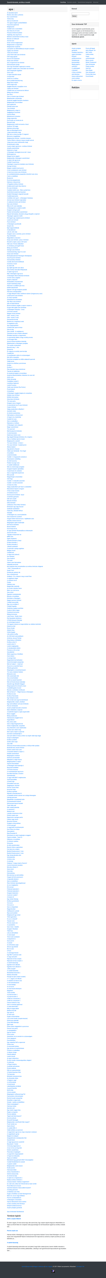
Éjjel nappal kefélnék (13, 228)
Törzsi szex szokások (13, 937)
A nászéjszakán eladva (13, 648)
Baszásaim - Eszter (12, 1144)
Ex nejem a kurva (77, 80)
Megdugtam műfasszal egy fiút (16, 1094)
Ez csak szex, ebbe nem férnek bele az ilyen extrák (21, 1184)
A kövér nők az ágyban (13, 277)
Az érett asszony (12, 461)
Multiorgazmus (11, 154)
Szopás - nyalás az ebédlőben (15, 1102)
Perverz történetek (12, 706)
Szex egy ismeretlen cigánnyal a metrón (18, 66)
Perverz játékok (11, 1114)
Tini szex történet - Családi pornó (16, 445)
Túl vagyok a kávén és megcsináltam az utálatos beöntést (24, 624)
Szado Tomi (10, 570)
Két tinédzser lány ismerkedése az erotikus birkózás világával (25, 566)
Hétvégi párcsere (12, 797)
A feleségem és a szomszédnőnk (16, 514)
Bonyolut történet (12, 821)
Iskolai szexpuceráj (12, 1174)
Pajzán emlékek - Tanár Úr (14, 837)
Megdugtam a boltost (13, 755)
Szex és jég (10, 329)
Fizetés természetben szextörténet (17, 212)
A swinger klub (11, 658)
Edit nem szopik (11, 499)
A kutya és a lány (12, 485)
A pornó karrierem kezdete (15, 865)
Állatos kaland (11, 447)
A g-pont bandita (12, 1088)
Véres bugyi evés (12, 84)
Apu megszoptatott (12, 325)
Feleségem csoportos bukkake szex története (20, 164)
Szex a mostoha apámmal (14, 1004)
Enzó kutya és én (12, 528)
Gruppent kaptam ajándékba (15, 469)
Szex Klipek (89, 70)
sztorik (24, 1266)
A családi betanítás (12, 970)
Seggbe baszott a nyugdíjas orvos (17, 86)
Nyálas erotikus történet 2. (15, 1180)
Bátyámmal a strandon (13, 116)
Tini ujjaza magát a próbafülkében (17, 23)
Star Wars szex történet (14, 301)
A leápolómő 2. (11, 939)
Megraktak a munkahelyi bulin (16, 799)
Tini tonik (9, 560)
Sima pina (10, 843)
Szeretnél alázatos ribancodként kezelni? (19, 1188)
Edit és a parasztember (14, 1070)
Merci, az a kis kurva (13, 590)
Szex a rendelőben (12, 881)
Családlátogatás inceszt (14, 688)
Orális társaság (11, 379)
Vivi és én (10, 903)
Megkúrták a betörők (13, 586)
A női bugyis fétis (12, 339)
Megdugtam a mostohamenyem (16, 670)
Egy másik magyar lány (14, 1110)
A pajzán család (11, 1164)
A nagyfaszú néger (12, 578)
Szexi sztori (10, 869)
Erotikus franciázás (12, 696)
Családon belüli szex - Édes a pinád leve (18, 190)
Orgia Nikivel (10, 720)
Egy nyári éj (10, 1012)
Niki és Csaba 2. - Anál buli (15, 664)
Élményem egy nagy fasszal (15, 506)
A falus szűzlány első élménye (16, 1203)
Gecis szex (10, 72)
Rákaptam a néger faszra (14, 759)
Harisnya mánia (11, 1106)
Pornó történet (11, 222)
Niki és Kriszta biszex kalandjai (16, 682)
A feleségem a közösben (14, 1200)
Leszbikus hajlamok (13, 383)
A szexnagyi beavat (12, 953)
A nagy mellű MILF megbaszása (16, 777)
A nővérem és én (12, 580)
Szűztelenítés (11, 857)
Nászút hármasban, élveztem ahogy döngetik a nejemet (23, 214)
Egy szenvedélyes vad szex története (17, 704)
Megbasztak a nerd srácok (15, 1166)
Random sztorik (71, 2)
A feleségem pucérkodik (14, 224)
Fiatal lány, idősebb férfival (15, 510)
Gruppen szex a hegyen (14, 403)
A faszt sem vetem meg (14, 730)
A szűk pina (10, 1062)
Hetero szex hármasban (14, 562)
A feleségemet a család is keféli (16, 208)
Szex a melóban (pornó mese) (16, 439)
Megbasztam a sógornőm (14, 44)
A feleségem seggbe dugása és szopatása (19, 393)
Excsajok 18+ (80, 1266)
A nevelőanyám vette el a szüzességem (18, 355)
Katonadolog (11, 873)
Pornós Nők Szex (91, 74)
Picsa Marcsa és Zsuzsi (14, 1186)
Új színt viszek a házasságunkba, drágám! (19, 1060)
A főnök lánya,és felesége (14, 620)
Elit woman (10, 887)
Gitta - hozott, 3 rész (13, 317)
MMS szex (10, 536)
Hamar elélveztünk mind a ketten (16, 1201)
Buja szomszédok (12, 913)
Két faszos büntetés (13, 524)
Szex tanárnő (11, 558)
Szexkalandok (11, 775)
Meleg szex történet (13, 92)
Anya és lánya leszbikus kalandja (16, 341)
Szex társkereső (90, 72)
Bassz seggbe (11, 714)
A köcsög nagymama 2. (14, 1146)
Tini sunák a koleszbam (14, 345)
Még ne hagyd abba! (13, 1008)
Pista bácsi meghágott (13, 1152)
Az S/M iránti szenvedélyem (15, 636)
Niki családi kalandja (13, 807)
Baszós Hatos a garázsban (15, 847)
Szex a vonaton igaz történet (15, 96)
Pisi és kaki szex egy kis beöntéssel (17, 700)
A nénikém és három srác (14, 980)
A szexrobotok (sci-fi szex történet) (17, 405)
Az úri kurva (10, 986)
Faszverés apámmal (13, 25)
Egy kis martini (11, 1032)
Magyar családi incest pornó (15, 168)
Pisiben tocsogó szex (13, 463)
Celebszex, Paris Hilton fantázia (16, 504)
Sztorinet (95, 2)
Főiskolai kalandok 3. (13, 891)
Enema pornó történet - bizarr (15, 495)
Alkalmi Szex (11, 630)
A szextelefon (11, 925)
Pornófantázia (11, 1040)
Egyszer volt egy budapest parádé (17, 289)
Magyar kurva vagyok (13, 156)
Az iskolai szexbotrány (13, 413)
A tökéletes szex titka (13, 1192)
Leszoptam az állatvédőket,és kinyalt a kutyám (20, 48)
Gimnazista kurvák (12, 319)
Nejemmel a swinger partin (15, 817)
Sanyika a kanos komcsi (14, 520)
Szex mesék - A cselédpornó (15, 331)
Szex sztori (10, 592)
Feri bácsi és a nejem (13, 849)
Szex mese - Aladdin (13, 927)
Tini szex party (11, 401)
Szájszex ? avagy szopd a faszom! (17, 863)
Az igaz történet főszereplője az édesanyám (20, 530)
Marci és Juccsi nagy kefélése (16, 1196)
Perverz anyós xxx (12, 923)
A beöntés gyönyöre (13, 497)
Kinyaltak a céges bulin (13, 1100)
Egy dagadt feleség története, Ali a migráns (19, 437)
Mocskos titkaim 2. (12, 867)
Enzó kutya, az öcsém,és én (15, 120)
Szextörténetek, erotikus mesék (18, 2)
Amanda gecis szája (13, 144)
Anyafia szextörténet (13, 148)
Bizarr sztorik (89, 60)
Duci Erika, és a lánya (13, 829)
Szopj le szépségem (13, 737)
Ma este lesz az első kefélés (15, 875)
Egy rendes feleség (12, 899)
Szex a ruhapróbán (12, 907)
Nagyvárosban (11, 909)
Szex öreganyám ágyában (14, 70)
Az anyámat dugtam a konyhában (17, 373)
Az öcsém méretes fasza (14, 588)
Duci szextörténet (12, 17)
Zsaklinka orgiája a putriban (15, 608)
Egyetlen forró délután (13, 965)
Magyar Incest (11, 550)
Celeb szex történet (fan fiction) (16, 387)
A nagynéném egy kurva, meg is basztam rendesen (22, 1132)
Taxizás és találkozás (13, 371)
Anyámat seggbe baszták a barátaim (17, 100)
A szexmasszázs (12, 433)
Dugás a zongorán (12, 1112)
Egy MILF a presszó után (14, 955)
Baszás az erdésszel (13, 38)
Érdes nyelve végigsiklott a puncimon (18, 1026)
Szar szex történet (12, 204)
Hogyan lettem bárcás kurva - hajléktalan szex (20, 518)
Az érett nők (10, 266)
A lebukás (75, 70)
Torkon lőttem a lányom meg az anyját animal (20, 140)
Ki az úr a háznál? (12, 919)
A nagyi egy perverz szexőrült (15, 1142)
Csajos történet (11, 407)
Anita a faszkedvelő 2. (13, 1172)
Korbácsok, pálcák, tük (13, 572)
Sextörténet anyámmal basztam (16, 192)
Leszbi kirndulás (12, 455)
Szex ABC (10, 743)
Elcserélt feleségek (12, 1120)
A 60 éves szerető (12, 311)
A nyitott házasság (12, 963)
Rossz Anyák (11, 628)
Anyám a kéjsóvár (12, 279)
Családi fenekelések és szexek (16, 1162)
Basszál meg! (11, 122)
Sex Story (10, 94)
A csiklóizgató (76, 68)
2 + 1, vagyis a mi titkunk (14, 978)
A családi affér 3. (12, 1128)
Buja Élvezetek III (12, 833)
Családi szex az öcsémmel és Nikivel (18, 90)
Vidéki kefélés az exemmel (15, 1130)
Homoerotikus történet (13, 260)
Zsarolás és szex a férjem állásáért (17, 333)
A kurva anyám (11, 1092)
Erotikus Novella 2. (12, 544)
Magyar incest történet (13, 313)
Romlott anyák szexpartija (14, 1098)
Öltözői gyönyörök (12, 668)
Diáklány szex (11, 584)
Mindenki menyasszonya (14, 1076)
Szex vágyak (48, 1266)
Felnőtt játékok (11, 1054)
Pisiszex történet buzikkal (14, 33)
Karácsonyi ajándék (12, 1020)
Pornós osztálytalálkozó (14, 1198)
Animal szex (10, 40)
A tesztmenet (11, 1084)
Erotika (9, 365)
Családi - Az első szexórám (15, 483)
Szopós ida (10, 226)
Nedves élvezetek (12, 974)
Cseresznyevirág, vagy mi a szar (16, 252)
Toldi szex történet (12, 52)
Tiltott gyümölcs (12, 917)
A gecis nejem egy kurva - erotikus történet (19, 146)
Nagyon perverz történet (14, 600)
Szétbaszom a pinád (13, 911)
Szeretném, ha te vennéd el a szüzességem (19, 1036)
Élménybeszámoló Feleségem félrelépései (19, 256)
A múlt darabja (11, 984)
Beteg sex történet (12, 248)
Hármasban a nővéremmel (15, 415)
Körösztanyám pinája (13, 64)
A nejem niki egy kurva (13, 160)
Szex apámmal (11, 104)
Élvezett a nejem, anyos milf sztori (17, 242)
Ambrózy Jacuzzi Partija (14, 638)
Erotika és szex (11, 694)
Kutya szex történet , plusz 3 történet (17, 240)
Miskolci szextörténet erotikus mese (17, 37)
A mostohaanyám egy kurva (15, 771)
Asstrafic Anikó (11, 411)
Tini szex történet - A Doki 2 (15, 443)
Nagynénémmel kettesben (14, 660)
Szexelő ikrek (11, 1140)
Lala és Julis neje (12, 232)
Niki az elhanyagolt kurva (14, 130)
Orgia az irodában (12, 1158)
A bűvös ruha (11, 859)
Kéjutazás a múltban (13, 423)
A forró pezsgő (11, 825)
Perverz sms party (12, 1028)
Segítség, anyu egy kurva (14, 35)
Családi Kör (10, 353)
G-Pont (9, 951)
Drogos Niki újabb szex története (16, 307)
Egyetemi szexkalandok (14, 594)
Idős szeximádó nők (13, 676)
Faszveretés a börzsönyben (15, 1096)
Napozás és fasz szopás (14, 959)
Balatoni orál (10, 811)
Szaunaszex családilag (13, 459)
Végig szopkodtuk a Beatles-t (15, 409)
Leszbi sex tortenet (12, 220)
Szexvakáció (10, 831)
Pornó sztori (10, 1034)
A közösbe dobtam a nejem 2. (16, 751)
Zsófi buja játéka (12, 779)
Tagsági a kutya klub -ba (14, 534)
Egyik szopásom (12, 538)
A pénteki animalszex (13, 1066)
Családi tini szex (12, 419)
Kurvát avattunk (11, 1118)
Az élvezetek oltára (12, 1078)
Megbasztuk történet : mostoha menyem (19, 138)
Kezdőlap (63, 2)
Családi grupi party (12, 196)
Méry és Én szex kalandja (14, 206)
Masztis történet (12, 501)
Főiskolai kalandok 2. (13, 889)
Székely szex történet (13, 395)
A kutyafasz (10, 391)
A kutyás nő (10, 897)
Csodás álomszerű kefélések (15, 262)
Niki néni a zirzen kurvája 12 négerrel (17, 134)
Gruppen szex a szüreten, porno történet (19, 234)
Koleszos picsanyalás (13, 757)
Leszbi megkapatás (12, 646)
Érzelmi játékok (11, 1068)
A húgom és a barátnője (14, 417)
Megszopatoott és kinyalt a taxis (16, 686)
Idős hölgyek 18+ (91, 50)
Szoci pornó (10, 941)
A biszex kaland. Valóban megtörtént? (18, 1182)
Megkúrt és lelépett (12, 1136)
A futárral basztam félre (14, 1072)
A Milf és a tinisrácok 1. (14, 1000)
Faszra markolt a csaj (13, 1002)
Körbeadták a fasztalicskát (15, 281)
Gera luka (10, 871)
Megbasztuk (10, 27)
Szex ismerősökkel (12, 678)
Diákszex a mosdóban (13, 839)
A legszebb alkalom (13, 879)
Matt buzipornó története (14, 431)
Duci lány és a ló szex (13, 31)
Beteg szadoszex (12, 716)
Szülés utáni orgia (12, 741)
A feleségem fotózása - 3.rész (16, 309)
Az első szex (10, 1014)
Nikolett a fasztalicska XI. (14, 793)
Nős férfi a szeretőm (13, 357)
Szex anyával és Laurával (14, 516)
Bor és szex (10, 949)
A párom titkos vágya (13, 610)
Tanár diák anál (11, 805)
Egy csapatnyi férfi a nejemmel (16, 1042)
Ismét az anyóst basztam (14, 680)
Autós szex (10, 377)
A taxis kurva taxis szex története (16, 172)
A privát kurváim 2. (12, 996)
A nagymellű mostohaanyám (15, 827)
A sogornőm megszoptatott (15, 1154)
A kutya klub (10, 76)
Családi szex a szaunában (14, 29)
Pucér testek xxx (12, 1124)
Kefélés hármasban (12, 397)
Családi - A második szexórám (16, 481)
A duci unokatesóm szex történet (16, 170)
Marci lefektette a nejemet (14, 710)
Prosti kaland (11, 389)
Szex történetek (90, 64)
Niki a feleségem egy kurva (15, 273)
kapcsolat (29, 1266)
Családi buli (10, 552)
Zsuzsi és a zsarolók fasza (15, 666)
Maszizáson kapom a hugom (15, 489)
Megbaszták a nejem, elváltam (16, 702)
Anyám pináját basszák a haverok (17, 708)
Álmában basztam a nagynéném (16, 335)
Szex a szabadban (12, 421)
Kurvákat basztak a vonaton (15, 773)
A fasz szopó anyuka (13, 491)
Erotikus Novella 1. (12, 542)
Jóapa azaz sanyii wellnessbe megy (17, 142)
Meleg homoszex (12, 614)
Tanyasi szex (11, 921)
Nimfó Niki (10, 1090)
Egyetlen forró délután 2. (14, 967)
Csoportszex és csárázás (14, 471)
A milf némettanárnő (13, 982)
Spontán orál (10, 1108)
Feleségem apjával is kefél (14, 216)
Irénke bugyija (11, 632)
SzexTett (88, 68)
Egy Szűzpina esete (12, 698)
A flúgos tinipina (12, 1064)
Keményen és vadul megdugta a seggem (19, 835)
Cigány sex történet (12, 50)
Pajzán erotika (90, 66)
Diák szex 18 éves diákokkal (15, 244)
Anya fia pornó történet (14, 258)
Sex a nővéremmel (12, 574)
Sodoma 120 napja (12, 126)
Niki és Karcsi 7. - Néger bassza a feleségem (20, 692)
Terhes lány (10, 19)
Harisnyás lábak (11, 1170)
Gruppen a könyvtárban (14, 823)
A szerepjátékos (11, 1030)
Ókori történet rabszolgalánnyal (16, 883)
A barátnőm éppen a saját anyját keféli (18, 712)
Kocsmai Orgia (11, 789)
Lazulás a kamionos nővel (14, 813)
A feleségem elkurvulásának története (18, 275)
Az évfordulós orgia (12, 945)
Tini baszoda (11, 1074)
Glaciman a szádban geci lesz (16, 285)
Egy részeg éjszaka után (14, 855)
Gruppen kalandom (12, 893)
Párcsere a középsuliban (14, 291)
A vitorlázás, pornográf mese (15, 246)
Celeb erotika (89, 54)
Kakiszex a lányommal (13, 182)
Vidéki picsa (10, 361)
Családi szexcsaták (12, 602)
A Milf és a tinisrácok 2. (14, 998)
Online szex (10, 1044)
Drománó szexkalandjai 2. (14, 734)
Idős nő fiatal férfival (13, 303)
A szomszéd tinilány (13, 1046)
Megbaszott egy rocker (13, 915)
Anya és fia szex (11, 532)
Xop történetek (11, 236)
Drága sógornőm (12, 118)
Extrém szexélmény (12, 1150)
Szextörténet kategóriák (85, 2)
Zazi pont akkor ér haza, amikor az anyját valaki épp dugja (24, 735)
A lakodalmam (11, 230)
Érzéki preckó (11, 1168)
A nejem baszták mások (14, 74)
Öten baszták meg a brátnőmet (16, 369)
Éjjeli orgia (10, 1024)
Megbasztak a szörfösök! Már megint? (18, 1122)
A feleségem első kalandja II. (15, 765)
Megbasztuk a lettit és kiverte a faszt (18, 124)
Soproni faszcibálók (13, 763)
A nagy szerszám (12, 957)
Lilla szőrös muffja (12, 634)
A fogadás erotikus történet (15, 184)
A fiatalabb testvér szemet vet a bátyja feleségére (21, 795)
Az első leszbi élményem (14, 988)
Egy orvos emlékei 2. (13, 604)
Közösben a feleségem (13, 598)
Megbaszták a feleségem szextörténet (18, 158)
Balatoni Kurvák (11, 1010)
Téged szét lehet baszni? (14, 1116)
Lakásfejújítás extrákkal (14, 1086)
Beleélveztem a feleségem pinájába (17, 343)
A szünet (9, 943)
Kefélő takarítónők (12, 287)
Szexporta (10, 349)
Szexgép (9, 512)
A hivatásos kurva (12, 493)
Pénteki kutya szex (12, 106)
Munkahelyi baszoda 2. (14, 972)
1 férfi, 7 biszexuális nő (13, 568)
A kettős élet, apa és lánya (14, 327)
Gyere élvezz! (11, 1126)
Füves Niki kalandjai (13, 1022)
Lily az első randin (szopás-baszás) (17, 1018)
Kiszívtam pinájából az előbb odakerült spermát (21, 359)
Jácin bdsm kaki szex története (16, 54)
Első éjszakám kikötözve (14, 618)
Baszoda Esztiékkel (12, 767)
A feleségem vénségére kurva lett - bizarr (19, 152)
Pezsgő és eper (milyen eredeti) (16, 976)
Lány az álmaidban (12, 933)
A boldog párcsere (12, 1190)
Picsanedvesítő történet (14, 801)
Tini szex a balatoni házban (15, 672)
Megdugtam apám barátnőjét (15, 522)
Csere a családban (12, 176)
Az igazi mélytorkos (13, 1058)
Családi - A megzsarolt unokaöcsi (17, 457)
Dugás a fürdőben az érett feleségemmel (19, 1194)
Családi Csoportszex (13, 162)
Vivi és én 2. (10, 905)
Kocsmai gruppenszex (13, 180)
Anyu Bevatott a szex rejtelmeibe (16, 728)
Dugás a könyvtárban (13, 1016)
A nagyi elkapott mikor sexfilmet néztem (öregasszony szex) (24, 293)
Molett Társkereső (91, 62)
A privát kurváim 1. (12, 994)
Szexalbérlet (10, 652)
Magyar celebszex (38, 1266)
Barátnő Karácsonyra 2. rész (15, 851)
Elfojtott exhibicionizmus (14, 1205)
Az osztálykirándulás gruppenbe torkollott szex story (22, 174)
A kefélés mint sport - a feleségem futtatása (20, 198)
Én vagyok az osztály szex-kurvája (17, 351)
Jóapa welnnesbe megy (14, 132)
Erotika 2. (10, 367)
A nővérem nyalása (12, 841)
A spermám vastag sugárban (15, 548)
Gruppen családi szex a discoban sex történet (20, 68)
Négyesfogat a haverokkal (14, 477)
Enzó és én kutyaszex (13, 58)
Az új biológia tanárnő (13, 622)
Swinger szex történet (13, 250)
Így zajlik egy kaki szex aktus (15, 268)
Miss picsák (10, 475)
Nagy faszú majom (12, 82)
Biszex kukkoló (11, 526)
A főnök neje (10, 781)
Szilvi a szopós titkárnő (14, 1219)
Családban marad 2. (13, 381)
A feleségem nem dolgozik (15, 425)
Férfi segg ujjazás (12, 56)
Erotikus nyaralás (12, 791)
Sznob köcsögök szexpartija (15, 662)
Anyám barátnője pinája (14, 283)
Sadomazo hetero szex (13, 435)
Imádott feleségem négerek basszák (17, 194)
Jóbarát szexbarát (12, 546)
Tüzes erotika (11, 992)
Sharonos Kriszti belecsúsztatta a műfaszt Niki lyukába (23, 745)
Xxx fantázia (10, 556)
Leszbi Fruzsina (11, 385)
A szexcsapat (11, 935)
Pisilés (9, 582)
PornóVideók (89, 76)
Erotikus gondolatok (13, 901)
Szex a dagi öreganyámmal (15, 724)
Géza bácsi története (13, 399)
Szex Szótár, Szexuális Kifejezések (17, 270)
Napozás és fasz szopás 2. (15, 961)
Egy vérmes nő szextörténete (15, 1048)
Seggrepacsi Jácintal (13, 785)
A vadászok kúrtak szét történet (16, 202)
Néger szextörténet (12, 427)
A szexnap (10, 861)
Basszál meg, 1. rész (13, 347)
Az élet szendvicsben (13, 845)
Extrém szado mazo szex (14, 749)
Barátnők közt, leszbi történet (15, 747)
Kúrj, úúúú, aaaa (11, 722)
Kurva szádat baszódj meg (15, 80)
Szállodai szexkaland (13, 508)
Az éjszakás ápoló (12, 13)
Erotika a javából (12, 739)
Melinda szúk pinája (13, 128)
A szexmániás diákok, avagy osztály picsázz (20, 337)
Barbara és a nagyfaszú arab (15, 321)
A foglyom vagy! (11, 1080)
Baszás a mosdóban (13, 596)
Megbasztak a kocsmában (15, 102)
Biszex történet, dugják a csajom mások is (19, 305)
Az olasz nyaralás (12, 297)
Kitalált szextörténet (13, 753)
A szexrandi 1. (11, 809)
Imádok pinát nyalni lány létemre (16, 186)
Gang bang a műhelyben (14, 640)
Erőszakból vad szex (13, 783)
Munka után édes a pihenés (15, 15)
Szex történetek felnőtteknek (15, 1211)
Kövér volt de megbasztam (15, 42)
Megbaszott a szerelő (13, 441)
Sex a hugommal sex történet (15, 62)
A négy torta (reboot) (13, 554)
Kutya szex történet (12, 60)
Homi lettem (10, 656)
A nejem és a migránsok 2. (15, 1178)
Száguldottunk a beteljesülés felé (16, 1138)
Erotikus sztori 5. (12, 642)
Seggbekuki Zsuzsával (13, 112)
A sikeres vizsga (12, 1052)
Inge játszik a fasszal (13, 449)
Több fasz (10, 931)
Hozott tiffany (11, 114)
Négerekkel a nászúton (13, 238)
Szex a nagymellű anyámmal (15, 473)
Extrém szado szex (12, 815)
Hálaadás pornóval (12, 564)
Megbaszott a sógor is (13, 110)
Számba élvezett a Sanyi (14, 540)
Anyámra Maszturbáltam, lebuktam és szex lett (21, 375)
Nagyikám (10, 990)
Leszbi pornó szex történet (15, 295)
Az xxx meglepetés (12, 885)
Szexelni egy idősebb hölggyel (16, 684)
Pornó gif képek (90, 48)
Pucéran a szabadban (13, 1050)
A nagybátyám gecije (13, 1134)
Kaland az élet (11, 626)
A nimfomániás (11, 1082)
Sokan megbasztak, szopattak (16, 726)
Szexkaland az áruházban (14, 299)
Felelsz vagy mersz (12, 819)
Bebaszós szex (11, 674)
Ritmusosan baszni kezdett (15, 803)
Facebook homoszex (13, 612)
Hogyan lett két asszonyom (15, 877)
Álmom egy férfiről (12, 947)
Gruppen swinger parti (13, 210)
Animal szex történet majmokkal (16, 200)
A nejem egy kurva (12, 271)
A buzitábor (10, 453)
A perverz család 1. (12, 895)
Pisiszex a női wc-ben (13, 650)
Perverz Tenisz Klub (13, 787)
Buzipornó (10, 178)
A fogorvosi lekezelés (13, 1156)
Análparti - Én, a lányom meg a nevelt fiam (19, 576)
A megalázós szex (12, 323)
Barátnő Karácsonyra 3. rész (15, 853)
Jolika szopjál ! (11, 968)
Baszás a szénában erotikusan (16, 690)
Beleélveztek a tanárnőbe (14, 98)
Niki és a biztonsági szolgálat (15, 467)
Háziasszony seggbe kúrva (15, 718)
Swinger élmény (11, 166)
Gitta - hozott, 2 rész (13, 315)
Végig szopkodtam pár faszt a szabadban (19, 487)
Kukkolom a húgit (12, 150)
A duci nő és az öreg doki (14, 1148)
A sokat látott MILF (12, 1006)
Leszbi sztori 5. (11, 644)
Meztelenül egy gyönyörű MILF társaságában (20, 1160)
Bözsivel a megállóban (13, 136)
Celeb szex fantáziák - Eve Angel (16, 451)
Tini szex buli (11, 429)
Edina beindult (11, 502)
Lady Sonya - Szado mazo (14, 616)
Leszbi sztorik (11, 1056)
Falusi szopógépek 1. (13, 1104)
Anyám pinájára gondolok (14, 1207)
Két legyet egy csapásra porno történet (18, 218)
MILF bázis (89, 52)
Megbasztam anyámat (13, 46)
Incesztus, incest (12, 264)
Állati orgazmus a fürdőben (15, 654)
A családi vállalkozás (13, 465)
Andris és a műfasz (12, 78)
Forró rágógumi (11, 1038)
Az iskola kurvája (12, 1176)
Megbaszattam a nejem (14, 761)
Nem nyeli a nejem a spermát (15, 732)
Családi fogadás (12, 606)
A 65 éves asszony (12, 769)
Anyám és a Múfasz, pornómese (16, 363)
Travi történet (11, 108)
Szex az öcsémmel (12, 21)
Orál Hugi (10, 479)
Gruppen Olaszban (12, 929)
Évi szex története (12, 188)
